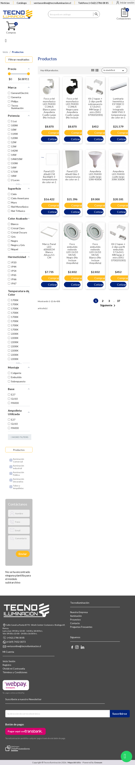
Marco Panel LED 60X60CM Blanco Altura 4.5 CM (49, 251)
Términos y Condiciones (15, 672)
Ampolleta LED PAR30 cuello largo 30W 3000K (118, 175)
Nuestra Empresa (79, 612)
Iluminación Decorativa (18, 480)
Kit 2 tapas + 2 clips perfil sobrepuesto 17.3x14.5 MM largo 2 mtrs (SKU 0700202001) (95, 106)
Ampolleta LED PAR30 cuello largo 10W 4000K (95, 175)
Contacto (75, 623)
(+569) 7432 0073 (16, 642)
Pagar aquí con (16, 731)
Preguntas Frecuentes (81, 627)
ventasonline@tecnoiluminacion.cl (52, 2)
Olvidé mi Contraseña (14, 668)
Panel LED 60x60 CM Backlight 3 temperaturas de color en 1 (49, 177)
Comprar (53, 132)
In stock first (114, 71)
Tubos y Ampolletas (18, 487)
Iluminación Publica (18, 473)
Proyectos (75, 619)
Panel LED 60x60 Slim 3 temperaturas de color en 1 (72, 175)
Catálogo (22, 2)
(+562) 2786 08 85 (16, 637)
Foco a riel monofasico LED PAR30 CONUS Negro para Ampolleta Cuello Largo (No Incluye (72, 108)
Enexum (98, 762)
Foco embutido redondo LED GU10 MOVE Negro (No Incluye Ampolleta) (72, 253)
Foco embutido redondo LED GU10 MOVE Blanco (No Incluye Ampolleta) (95, 253)
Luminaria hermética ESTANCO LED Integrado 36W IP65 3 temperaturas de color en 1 (118, 108)
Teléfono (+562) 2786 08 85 (93, 2)
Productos (19, 449)
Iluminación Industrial (18, 467)
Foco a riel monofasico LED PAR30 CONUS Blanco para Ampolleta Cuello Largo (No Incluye (49, 108)
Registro (7, 665)
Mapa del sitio (74, 762)
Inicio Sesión (9, 661)
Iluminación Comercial (18, 460)
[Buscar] (74, 14)
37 (118, 300)
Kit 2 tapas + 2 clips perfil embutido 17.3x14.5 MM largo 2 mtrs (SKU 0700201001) (118, 252)
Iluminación (76, 615)
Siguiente (108, 305)
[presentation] (20, 554)
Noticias (5, 2)
